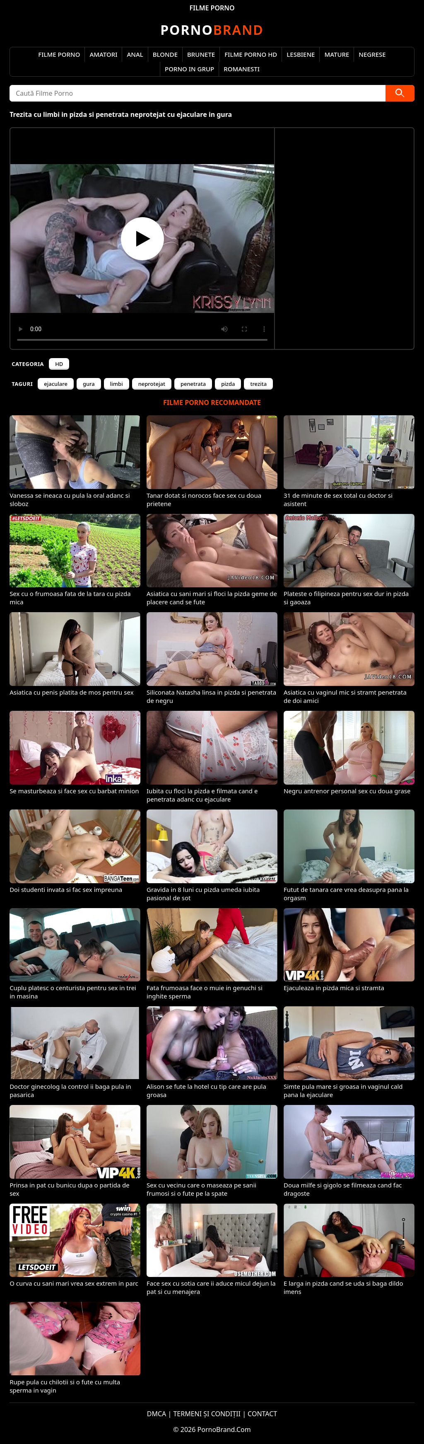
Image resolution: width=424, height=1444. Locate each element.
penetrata (193, 384)
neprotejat (151, 384)
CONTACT (262, 1413)
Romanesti (242, 69)
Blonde (165, 54)
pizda (228, 384)
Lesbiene (301, 54)
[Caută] (399, 93)
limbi (116, 384)
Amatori (103, 54)
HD (59, 364)
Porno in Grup (189, 69)
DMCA (156, 1413)
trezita (258, 384)
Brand (211, 30)
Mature (336, 54)
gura (89, 384)
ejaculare (55, 384)
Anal (135, 54)
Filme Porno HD (250, 54)
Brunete (201, 54)
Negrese (372, 54)
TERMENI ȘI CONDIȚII (207, 1413)
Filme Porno (59, 54)
